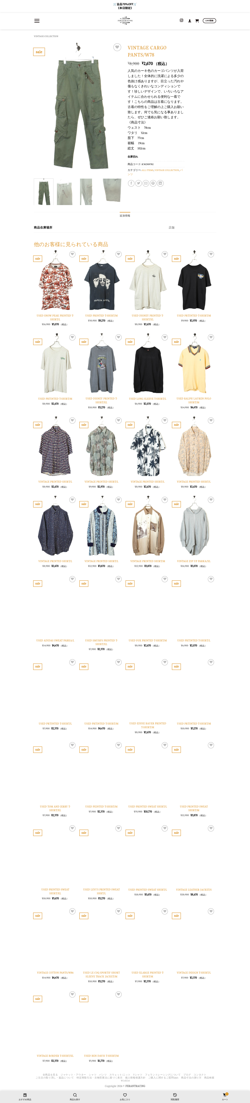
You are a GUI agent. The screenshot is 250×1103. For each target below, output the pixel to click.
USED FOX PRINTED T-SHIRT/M (148, 640)
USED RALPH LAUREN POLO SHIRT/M (194, 400)
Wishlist (125, 1080)
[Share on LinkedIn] (160, 183)
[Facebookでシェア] (131, 183)
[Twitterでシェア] (138, 183)
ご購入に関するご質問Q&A (163, 1077)
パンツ (103, 1074)
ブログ (187, 1074)
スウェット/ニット (120, 1074)
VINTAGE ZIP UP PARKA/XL (194, 561)
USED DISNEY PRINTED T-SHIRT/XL (148, 317)
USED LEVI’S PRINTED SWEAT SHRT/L (101, 891)
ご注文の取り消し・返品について (55, 1077)
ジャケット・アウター (73, 1074)
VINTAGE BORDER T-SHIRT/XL (55, 1055)
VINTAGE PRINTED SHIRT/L (55, 481)
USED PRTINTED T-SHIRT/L (193, 640)
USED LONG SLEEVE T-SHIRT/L (147, 398)
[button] (37, 20)
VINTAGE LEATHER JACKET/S (194, 889)
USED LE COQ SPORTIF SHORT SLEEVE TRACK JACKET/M (101, 974)
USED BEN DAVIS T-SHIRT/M (101, 1055)
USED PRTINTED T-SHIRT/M (194, 315)
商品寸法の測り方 (191, 1077)
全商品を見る (50, 1074)
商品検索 (209, 1077)
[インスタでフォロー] (181, 20)
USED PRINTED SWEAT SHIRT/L (147, 806)
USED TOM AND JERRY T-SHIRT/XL (55, 808)
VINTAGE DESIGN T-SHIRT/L (194, 972)
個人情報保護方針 (135, 1077)
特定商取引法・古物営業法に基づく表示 (100, 1077)
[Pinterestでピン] (153, 183)
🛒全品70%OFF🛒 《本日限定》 (125, 6)
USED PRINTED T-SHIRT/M (101, 315)
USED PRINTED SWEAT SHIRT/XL (55, 891)
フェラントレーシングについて (163, 1074)
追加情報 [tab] (125, 215)
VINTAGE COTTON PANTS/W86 (55, 972)
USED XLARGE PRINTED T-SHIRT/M (148, 974)
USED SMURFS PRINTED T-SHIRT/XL (101, 642)
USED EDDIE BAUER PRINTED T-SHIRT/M (147, 725)
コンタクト (200, 1074)
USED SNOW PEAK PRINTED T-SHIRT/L (55, 317)
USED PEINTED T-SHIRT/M (101, 806)
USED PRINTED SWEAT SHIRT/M (194, 808)
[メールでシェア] (146, 183)
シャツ (92, 1074)
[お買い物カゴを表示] (197, 21)
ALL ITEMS (147, 170)
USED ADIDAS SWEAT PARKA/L (55, 640)
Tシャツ (137, 1074)
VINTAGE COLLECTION (46, 36)
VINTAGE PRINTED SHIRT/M (147, 561)
